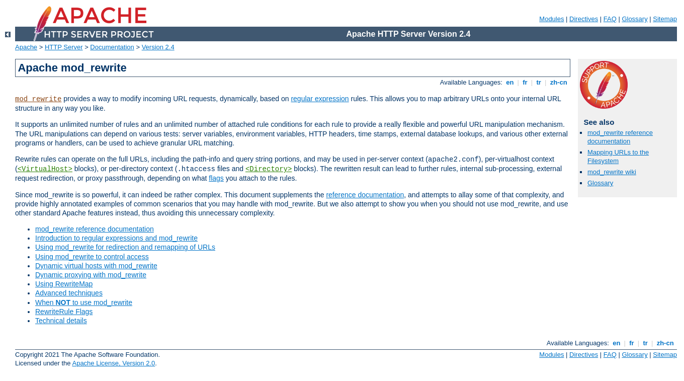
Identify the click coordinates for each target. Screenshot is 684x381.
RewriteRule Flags (64, 312)
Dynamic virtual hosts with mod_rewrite (96, 266)
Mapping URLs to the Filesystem (618, 156)
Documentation (112, 47)
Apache (26, 47)
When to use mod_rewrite (83, 302)
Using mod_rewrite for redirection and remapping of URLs (125, 247)
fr (525, 82)
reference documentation (365, 195)
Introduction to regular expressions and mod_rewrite (116, 238)
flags (216, 178)
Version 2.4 (158, 47)
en (510, 82)
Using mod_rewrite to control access (92, 257)
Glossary (634, 19)
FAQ (610, 19)
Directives (583, 19)
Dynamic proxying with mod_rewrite (90, 275)
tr (539, 82)
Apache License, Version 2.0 (113, 363)
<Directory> (268, 169)
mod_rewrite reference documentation (94, 229)
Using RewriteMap (64, 284)
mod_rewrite (38, 99)
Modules (551, 19)
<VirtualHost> (45, 169)
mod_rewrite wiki (611, 172)
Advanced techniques (69, 293)
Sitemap (665, 19)
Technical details (61, 321)
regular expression (320, 99)
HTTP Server (64, 47)
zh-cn (558, 82)
